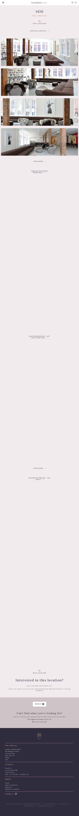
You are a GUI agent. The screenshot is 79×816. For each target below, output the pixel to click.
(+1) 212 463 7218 (39, 722)
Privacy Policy (63, 804)
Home (7, 783)
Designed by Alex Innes (46, 806)
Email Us (8, 768)
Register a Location (12, 789)
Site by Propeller (29, 806)
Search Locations (11, 785)
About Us (8, 787)
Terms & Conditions (49, 804)
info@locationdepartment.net (39, 719)
